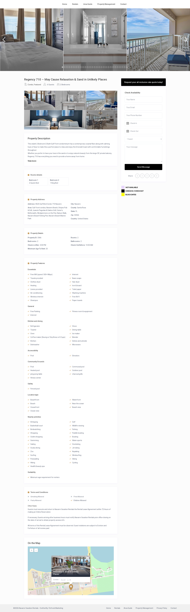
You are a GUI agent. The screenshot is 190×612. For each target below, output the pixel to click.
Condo (30, 85)
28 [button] (124, 67)
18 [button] (101, 67)
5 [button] (71, 67)
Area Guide (87, 4)
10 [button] (83, 67)
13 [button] (90, 67)
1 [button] (62, 67)
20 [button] (106, 67)
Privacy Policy (162, 608)
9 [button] (81, 67)
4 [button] (69, 67)
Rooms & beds (35, 175)
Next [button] (186, 40)
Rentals (75, 4)
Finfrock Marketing (56, 608)
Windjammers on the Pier (46, 213)
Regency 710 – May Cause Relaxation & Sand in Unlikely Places (66, 571)
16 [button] (97, 67)
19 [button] (104, 67)
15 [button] (94, 67)
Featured (37, 85)
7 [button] (76, 67)
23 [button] (113, 67)
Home (64, 4)
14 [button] (92, 67)
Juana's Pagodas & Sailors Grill (44, 210)
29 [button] (127, 67)
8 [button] (78, 67)
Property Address (36, 199)
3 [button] (67, 67)
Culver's (60, 210)
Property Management (106, 4)
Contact (123, 4)
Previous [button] (4, 40)
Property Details (35, 233)
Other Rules (32, 506)
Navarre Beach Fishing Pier (38, 216)
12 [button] (87, 67)
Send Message (143, 167)
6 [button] (74, 67)
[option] (31, 39)
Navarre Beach (52, 208)
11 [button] (85, 67)
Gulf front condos (39, 208)
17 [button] (99, 67)
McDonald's (32, 213)
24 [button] (115, 67)
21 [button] (108, 67)
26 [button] (120, 67)
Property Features (36, 263)
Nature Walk (61, 213)
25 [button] (117, 67)
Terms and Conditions (38, 492)
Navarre (78, 204)
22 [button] (110, 67)
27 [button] (122, 67)
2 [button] (64, 67)
